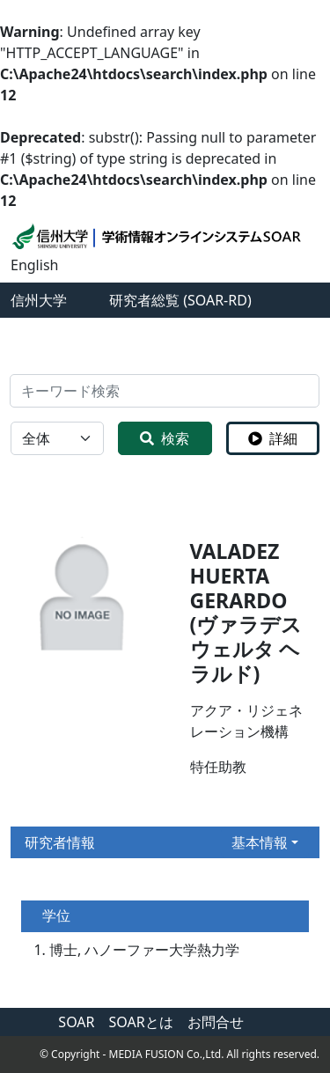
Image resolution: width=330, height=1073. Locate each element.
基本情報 (259, 842)
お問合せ (215, 1022)
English (34, 265)
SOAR (76, 1022)
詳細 (272, 438)
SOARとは (141, 1022)
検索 (164, 438)
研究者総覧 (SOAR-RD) (180, 300)
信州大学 (39, 300)
